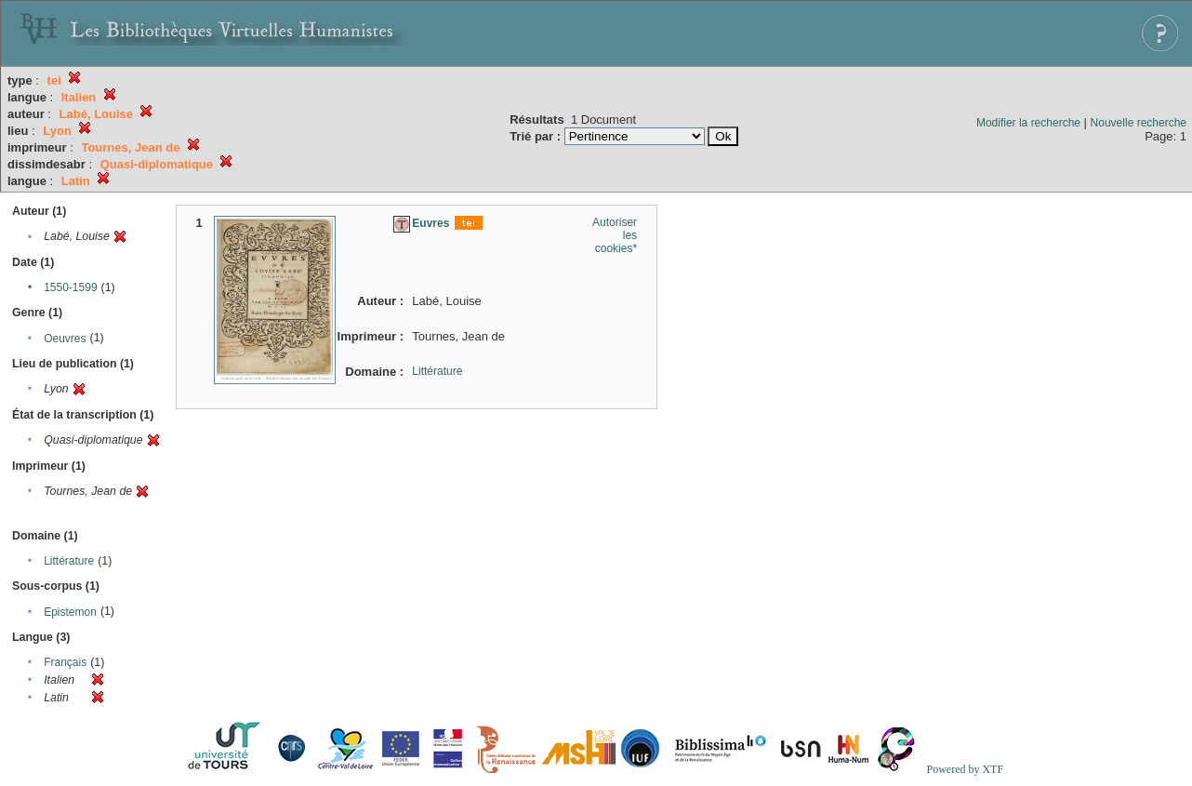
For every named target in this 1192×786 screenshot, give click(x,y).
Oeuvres (65, 338)
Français (65, 662)
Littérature (69, 560)
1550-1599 (70, 287)
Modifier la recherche (1028, 122)
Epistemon (70, 612)
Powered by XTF (964, 769)
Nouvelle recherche (1138, 122)
